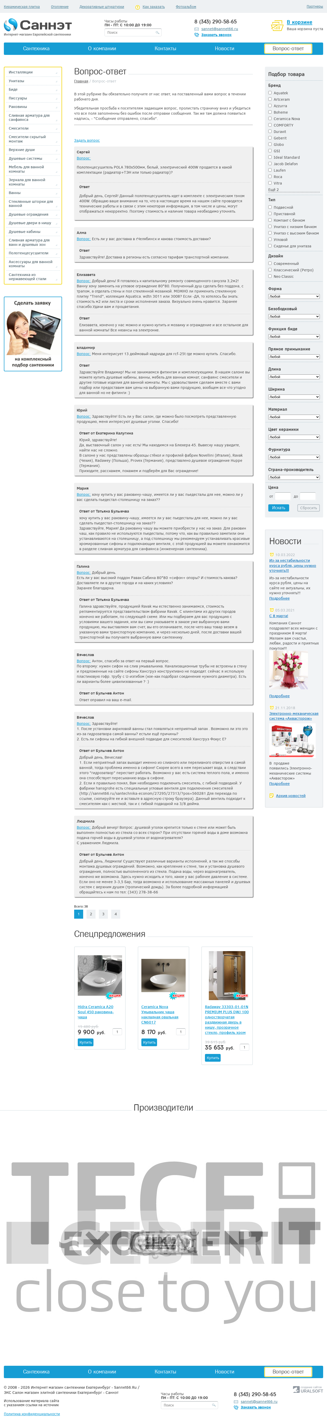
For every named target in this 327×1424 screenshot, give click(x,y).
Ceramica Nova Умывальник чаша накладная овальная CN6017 (159, 1014)
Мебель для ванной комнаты (26, 169)
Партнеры (315, 6)
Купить (86, 1042)
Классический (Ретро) (291, 269)
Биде (13, 89)
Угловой (278, 239)
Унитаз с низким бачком (292, 226)
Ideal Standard (284, 157)
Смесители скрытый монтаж (27, 139)
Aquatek (278, 92)
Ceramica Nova (284, 118)
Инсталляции (21, 72)
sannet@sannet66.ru (219, 28)
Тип (271, 200)
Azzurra (277, 105)
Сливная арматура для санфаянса (29, 117)
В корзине (299, 22)
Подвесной (280, 207)
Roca (275, 176)
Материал (277, 409)
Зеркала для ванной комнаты (27, 182)
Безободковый (282, 309)
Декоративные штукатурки (102, 6)
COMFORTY (280, 125)
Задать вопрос (87, 140)
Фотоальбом (186, 6)
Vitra (275, 183)
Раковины (18, 106)
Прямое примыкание (289, 349)
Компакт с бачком (286, 220)
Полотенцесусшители (28, 253)
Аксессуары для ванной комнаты (31, 263)
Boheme (278, 112)
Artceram (279, 99)
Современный (283, 263)
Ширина (276, 389)
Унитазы (16, 81)
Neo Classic (281, 276)
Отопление (59, 6)
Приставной (281, 213)
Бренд (274, 85)
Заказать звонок (216, 34)
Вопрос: (84, 158)
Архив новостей (291, 795)
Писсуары (18, 98)
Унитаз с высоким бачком (293, 233)
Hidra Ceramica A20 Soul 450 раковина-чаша (96, 1011)
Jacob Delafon (283, 163)
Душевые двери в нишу (30, 223)
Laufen (277, 170)
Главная (81, 80)
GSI (274, 150)
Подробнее (279, 598)
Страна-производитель (290, 469)
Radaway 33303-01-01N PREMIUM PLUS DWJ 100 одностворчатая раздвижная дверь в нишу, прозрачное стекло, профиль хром (227, 1019)
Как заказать (154, 6)
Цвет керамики (283, 429)
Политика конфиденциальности (32, 1413)
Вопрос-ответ (288, 48)
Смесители (19, 128)
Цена (273, 487)
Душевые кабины (24, 231)
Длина (274, 369)
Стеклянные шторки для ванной (31, 203)
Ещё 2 (273, 189)
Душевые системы (25, 158)
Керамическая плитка (22, 6)
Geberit (277, 137)
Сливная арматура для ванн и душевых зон (29, 242)
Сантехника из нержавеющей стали (27, 276)
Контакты (165, 48)
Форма (275, 289)
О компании (102, 48)
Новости (224, 48)
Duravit (277, 131)
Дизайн (275, 256)
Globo (276, 144)
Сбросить (308, 507)
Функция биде (282, 329)
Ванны (15, 192)
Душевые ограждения (28, 214)
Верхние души (22, 149)
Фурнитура (279, 449)
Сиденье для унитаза (289, 245)
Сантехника (36, 48)
